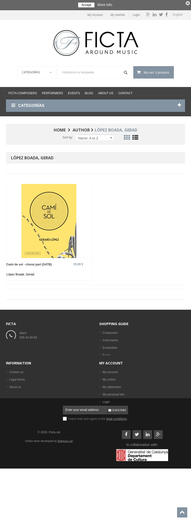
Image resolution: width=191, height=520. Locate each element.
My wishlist (115, 14)
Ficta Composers (22, 92)
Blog (89, 92)
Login (134, 14)
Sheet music (110, 362)
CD (104, 369)
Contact (125, 92)
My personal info (113, 426)
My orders (109, 411)
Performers (52, 92)
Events (74, 92)
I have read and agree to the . (98, 463)
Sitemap (14, 433)
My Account (92, 14)
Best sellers (110, 384)
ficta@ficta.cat (29, 347)
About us (105, 92)
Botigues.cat (65, 484)
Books (106, 354)
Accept (86, 5)
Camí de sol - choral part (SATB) (29, 263)
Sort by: (68, 136)
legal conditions (116, 463)
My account (111, 394)
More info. (105, 5)
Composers (110, 332)
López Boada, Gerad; (20, 273)
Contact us (16, 403)
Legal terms (17, 411)
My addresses (111, 418)
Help (12, 426)
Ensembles (109, 347)
